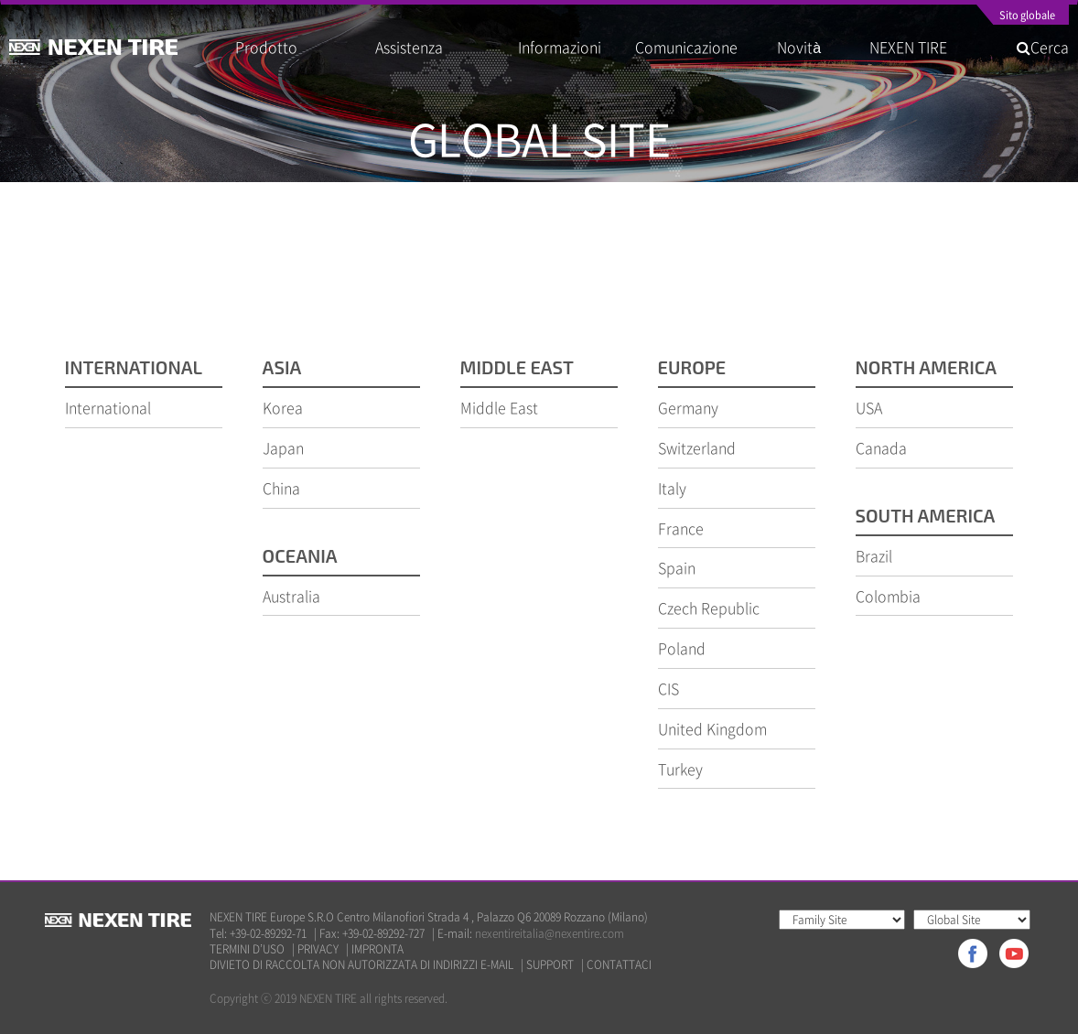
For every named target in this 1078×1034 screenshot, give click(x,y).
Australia (291, 596)
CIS (668, 688)
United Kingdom (712, 728)
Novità (806, 47)
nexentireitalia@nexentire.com (549, 933)
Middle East (499, 407)
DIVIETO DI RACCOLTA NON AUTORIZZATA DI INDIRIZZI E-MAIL (361, 965)
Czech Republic (709, 608)
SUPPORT (550, 965)
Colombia (888, 596)
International (108, 407)
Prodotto (266, 47)
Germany (688, 407)
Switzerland (697, 447)
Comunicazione (686, 47)
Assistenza (409, 47)
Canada (881, 447)
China (281, 488)
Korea (283, 407)
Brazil (874, 555)
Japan (283, 447)
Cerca (1043, 47)
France (681, 528)
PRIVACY (318, 949)
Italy (672, 488)
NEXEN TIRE (908, 47)
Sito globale (1027, 16)
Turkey (680, 769)
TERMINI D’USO (247, 949)
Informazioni (559, 47)
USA (869, 407)
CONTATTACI (619, 965)
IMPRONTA (377, 949)
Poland (682, 648)
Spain (676, 567)
